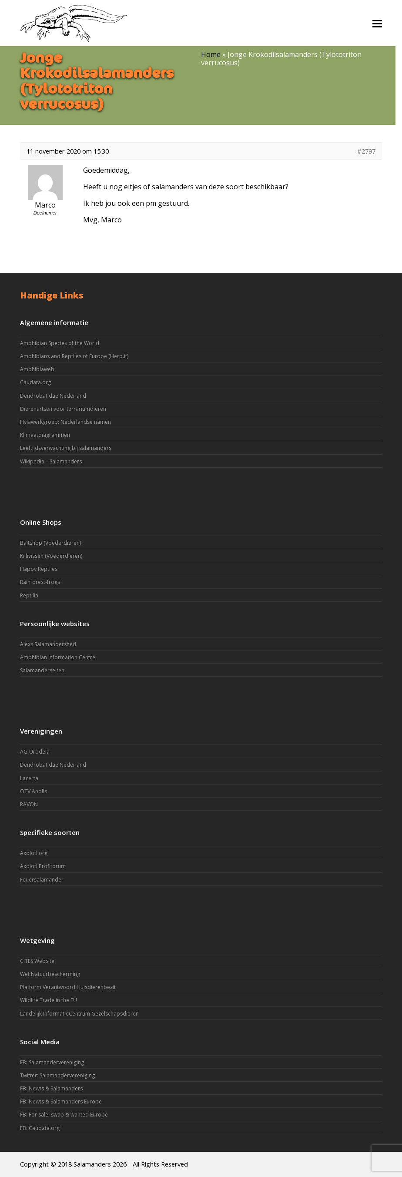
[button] (377, 23)
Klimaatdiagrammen (45, 435)
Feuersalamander (42, 879)
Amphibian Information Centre (57, 657)
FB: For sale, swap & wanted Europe (64, 1114)
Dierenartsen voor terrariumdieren (63, 408)
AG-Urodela (35, 751)
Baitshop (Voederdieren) (50, 543)
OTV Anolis (33, 791)
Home (211, 54)
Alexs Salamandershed (48, 644)
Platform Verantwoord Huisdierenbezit (68, 987)
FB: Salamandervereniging (52, 1062)
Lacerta (29, 778)
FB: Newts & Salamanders (51, 1088)
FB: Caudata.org (40, 1128)
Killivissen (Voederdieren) (51, 556)
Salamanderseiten (42, 670)
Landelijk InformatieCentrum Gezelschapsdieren (79, 1013)
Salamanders (92, 1164)
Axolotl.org (33, 853)
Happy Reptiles (38, 569)
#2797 (366, 151)
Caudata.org (35, 382)
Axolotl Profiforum (43, 866)
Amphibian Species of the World (59, 343)
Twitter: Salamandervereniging (57, 1075)
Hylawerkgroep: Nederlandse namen (65, 422)
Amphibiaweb (37, 369)
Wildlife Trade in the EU (48, 1000)
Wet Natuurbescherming (50, 974)
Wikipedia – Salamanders (51, 461)
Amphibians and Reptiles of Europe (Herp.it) (74, 356)
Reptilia (29, 595)
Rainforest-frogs (40, 582)
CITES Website (37, 961)
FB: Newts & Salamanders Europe (61, 1101)
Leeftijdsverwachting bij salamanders (65, 448)
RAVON (29, 804)
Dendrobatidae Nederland (53, 395)
